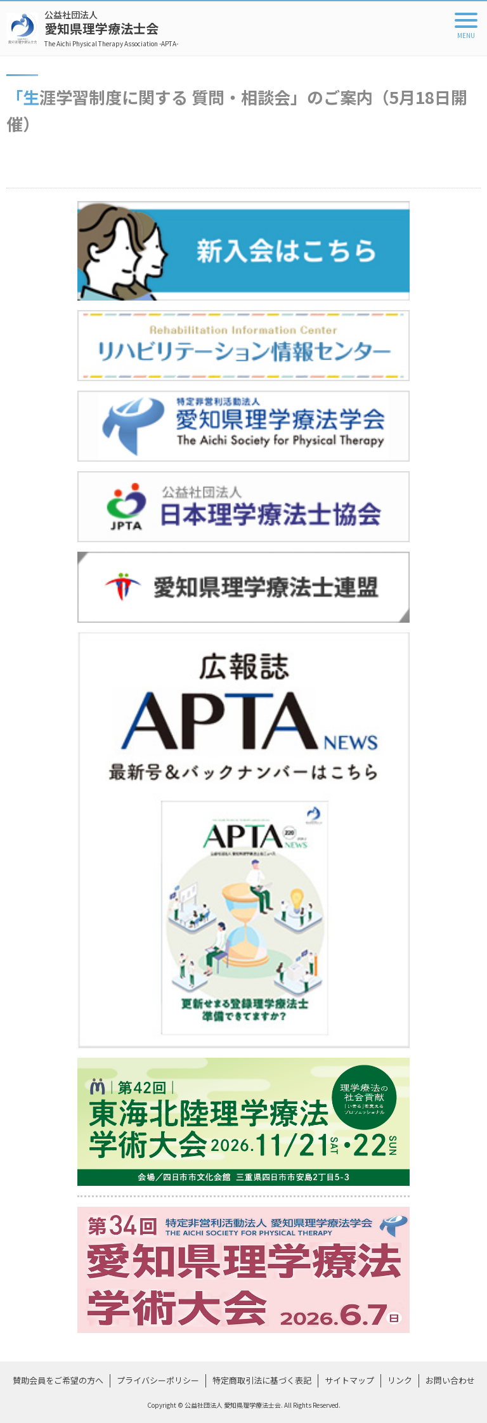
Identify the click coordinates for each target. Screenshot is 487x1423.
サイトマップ (349, 1380)
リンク (399, 1380)
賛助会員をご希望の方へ (58, 1380)
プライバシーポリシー (158, 1380)
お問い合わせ (450, 1380)
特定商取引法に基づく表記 (261, 1380)
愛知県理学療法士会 (111, 28)
